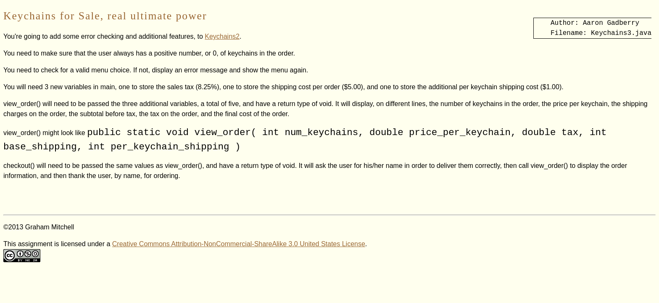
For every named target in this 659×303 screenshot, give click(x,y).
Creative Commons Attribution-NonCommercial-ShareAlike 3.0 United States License (238, 243)
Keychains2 (222, 36)
